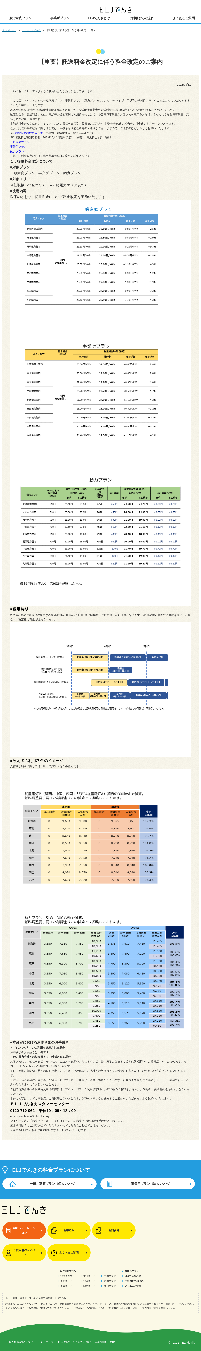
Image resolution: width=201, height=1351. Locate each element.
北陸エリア (89, 1281)
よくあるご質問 (184, 18)
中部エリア (89, 1276)
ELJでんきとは (99, 18)
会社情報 (100, 1342)
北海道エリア (67, 1276)
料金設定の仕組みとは (29, 132)
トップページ (9, 30)
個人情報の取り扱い (20, 1342)
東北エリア (66, 1281)
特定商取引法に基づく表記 (74, 1342)
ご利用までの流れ (141, 18)
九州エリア (110, 1286)
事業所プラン (59, 18)
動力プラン (17, 151)
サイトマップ (45, 1342)
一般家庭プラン (19, 142)
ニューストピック (31, 30)
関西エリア (89, 1286)
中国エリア (110, 1276)
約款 (113, 1342)
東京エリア (66, 1286)
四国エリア (110, 1281)
